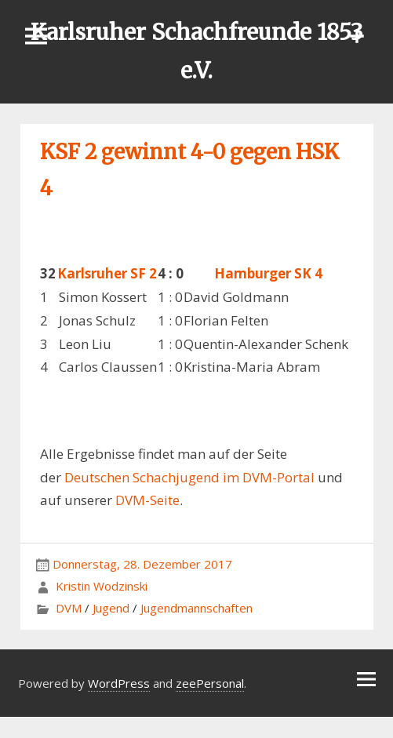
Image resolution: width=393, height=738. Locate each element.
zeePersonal (210, 683)
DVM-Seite (147, 500)
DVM (69, 608)
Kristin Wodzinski (101, 586)
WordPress (119, 683)
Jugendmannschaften (196, 608)
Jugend (111, 608)
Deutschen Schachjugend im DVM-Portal (189, 477)
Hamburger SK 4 (268, 273)
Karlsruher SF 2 (107, 273)
